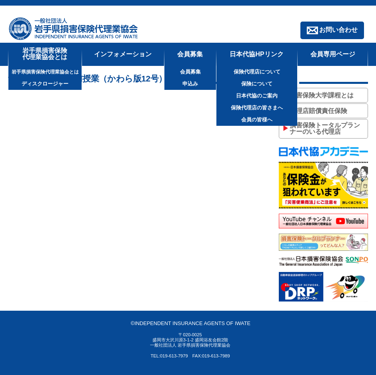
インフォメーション (123, 54)
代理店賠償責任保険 (318, 110)
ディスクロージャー (45, 84)
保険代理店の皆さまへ (257, 108)
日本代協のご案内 (257, 96)
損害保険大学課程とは (322, 95)
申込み (190, 84)
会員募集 (190, 54)
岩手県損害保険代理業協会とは (44, 53)
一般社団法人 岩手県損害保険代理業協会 (74, 28)
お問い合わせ (338, 29)
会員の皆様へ (256, 120)
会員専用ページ (332, 54)
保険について (256, 84)
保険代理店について (257, 72)
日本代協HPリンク (256, 54)
